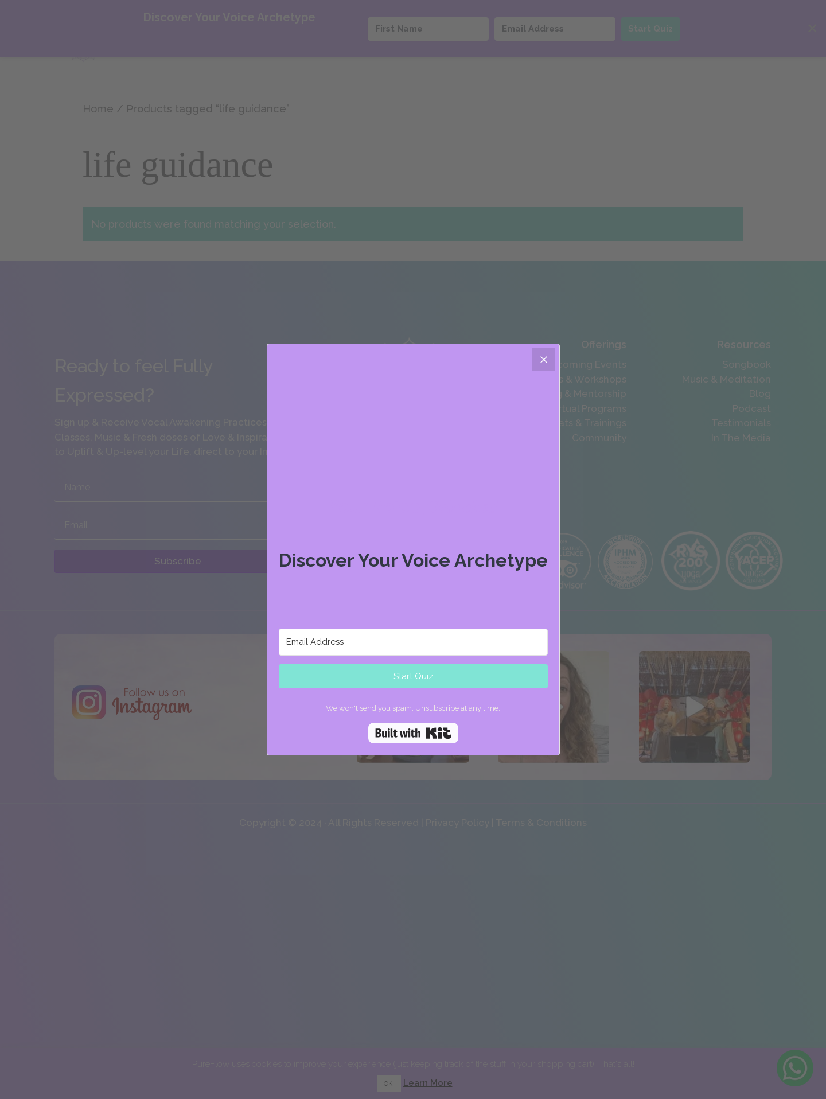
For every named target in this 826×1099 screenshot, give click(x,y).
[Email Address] (413, 642)
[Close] (543, 359)
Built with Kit (413, 733)
